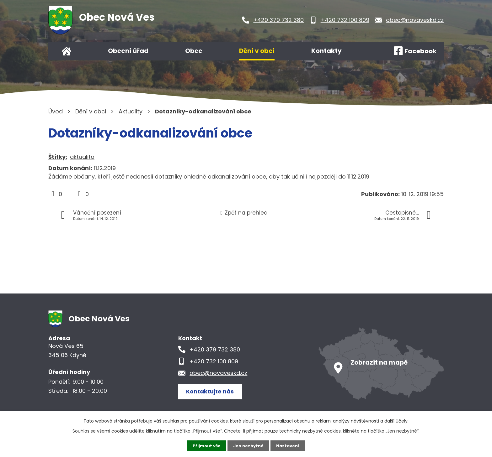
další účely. (396, 420)
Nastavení (289, 445)
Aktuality (130, 111)
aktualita (82, 157)
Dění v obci (257, 50)
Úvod (66, 51)
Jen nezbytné (248, 445)
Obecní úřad (128, 50)
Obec (193, 50)
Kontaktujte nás (213, 391)
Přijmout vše (204, 445)
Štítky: (57, 157)
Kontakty (326, 50)
